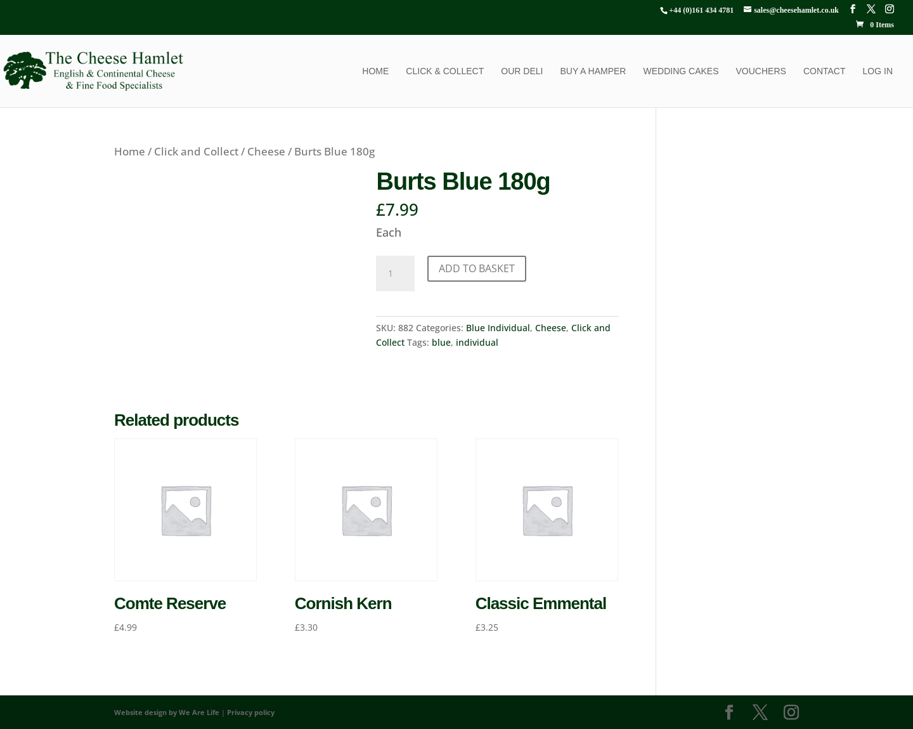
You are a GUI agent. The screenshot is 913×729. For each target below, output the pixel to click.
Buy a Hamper (593, 71)
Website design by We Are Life (166, 712)
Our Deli (522, 71)
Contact (824, 71)
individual (477, 342)
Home (375, 71)
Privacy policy (251, 712)
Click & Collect (445, 71)
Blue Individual (498, 328)
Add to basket (477, 268)
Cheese (266, 151)
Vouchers (761, 71)
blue (441, 342)
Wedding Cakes (680, 71)
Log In (878, 71)
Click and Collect (196, 151)
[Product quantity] (395, 273)
